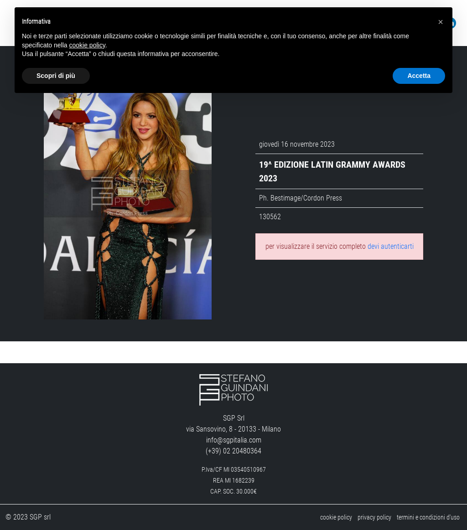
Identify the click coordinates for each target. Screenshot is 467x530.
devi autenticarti (391, 246)
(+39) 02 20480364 (233, 451)
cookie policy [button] (87, 45)
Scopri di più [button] (55, 75)
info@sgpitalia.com (233, 440)
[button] (440, 22)
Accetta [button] (419, 75)
